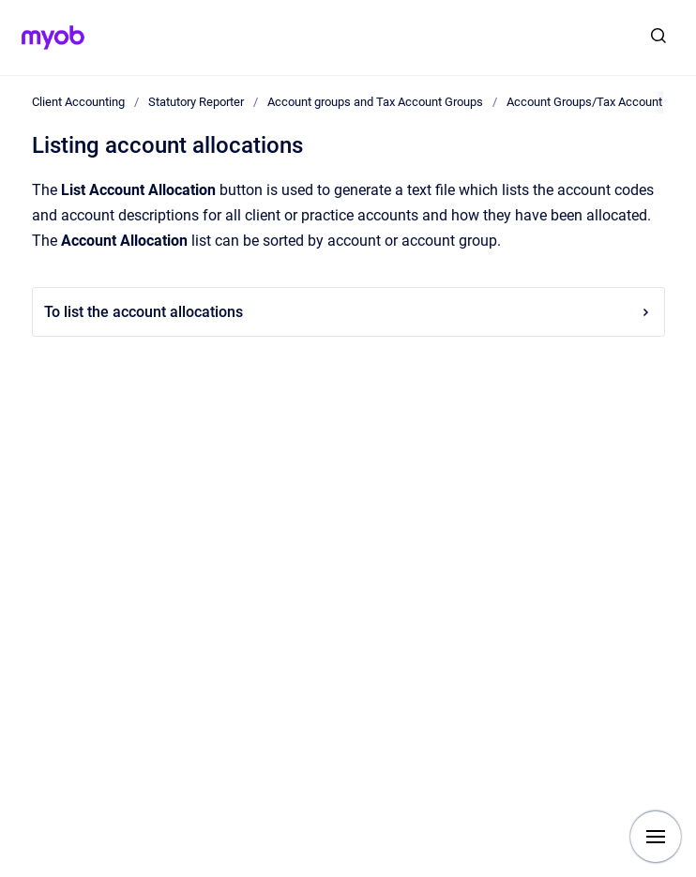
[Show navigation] (655, 836)
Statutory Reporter (196, 102)
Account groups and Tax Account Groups (375, 102)
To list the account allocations (348, 312)
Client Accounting (78, 102)
